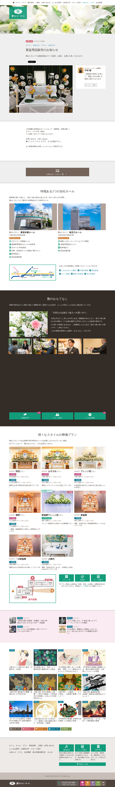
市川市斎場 (89, 274)
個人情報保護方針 (39, 752)
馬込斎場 (93, 270)
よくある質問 (56, 2)
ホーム (28, 45)
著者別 (66, 729)
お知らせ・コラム (88, 2)
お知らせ (51, 45)
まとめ (49, 752)
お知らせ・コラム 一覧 (57, 171)
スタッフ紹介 (76, 2)
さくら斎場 (64, 274)
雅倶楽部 (31, 2)
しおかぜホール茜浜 (67, 270)
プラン (24, 2)
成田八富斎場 (77, 274)
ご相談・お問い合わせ (43, 2)
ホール (18, 2)
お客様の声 (66, 2)
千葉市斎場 (83, 270)
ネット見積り (84, 586)
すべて (15, 729)
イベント (41, 729)
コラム (54, 729)
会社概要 (99, 2)
